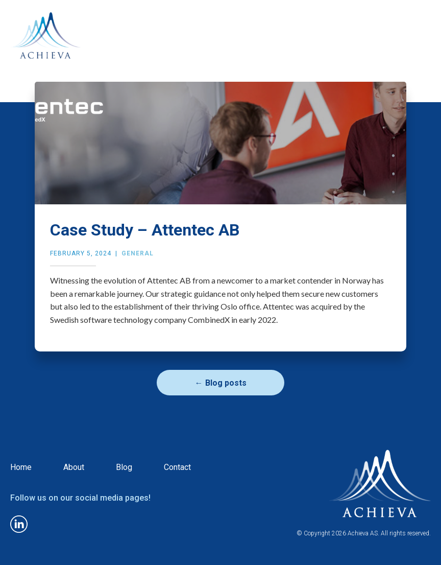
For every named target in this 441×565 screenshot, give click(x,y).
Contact (177, 467)
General (137, 253)
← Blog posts (221, 383)
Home (21, 467)
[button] (421, 14)
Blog (124, 467)
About (73, 467)
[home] (45, 44)
